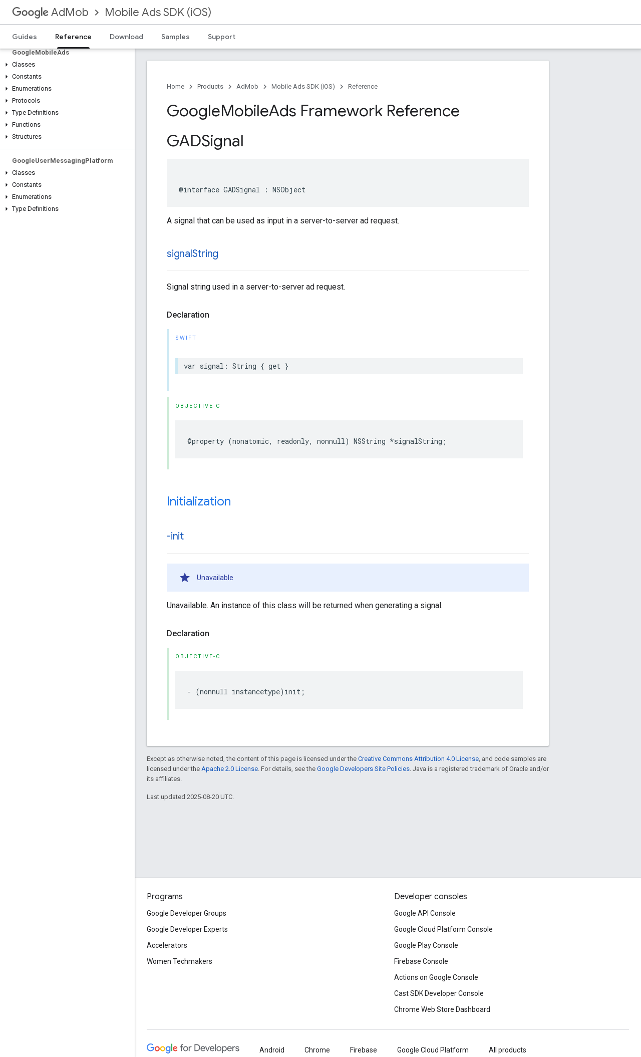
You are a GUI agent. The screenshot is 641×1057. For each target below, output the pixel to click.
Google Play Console (426, 945)
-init (175, 536)
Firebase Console (421, 961)
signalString (192, 253)
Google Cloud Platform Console (443, 929)
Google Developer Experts (187, 929)
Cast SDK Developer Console (439, 993)
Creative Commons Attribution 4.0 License (418, 758)
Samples (175, 36)
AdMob (50, 12)
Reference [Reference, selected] (73, 36)
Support (221, 36)
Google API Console (425, 913)
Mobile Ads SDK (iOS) (158, 12)
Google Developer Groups (186, 913)
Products (210, 86)
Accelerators (167, 945)
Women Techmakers (179, 961)
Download (126, 36)
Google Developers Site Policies (363, 768)
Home (175, 86)
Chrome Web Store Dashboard (442, 1009)
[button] (65, 65)
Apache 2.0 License (229, 768)
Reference (363, 86)
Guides (24, 36)
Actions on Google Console (436, 977)
